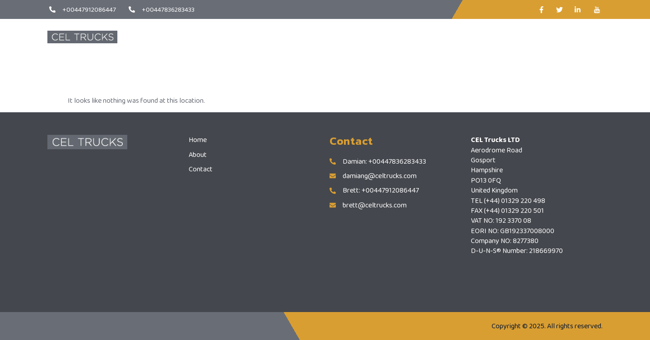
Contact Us (390, 37)
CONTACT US (563, 37)
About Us (342, 37)
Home (301, 37)
